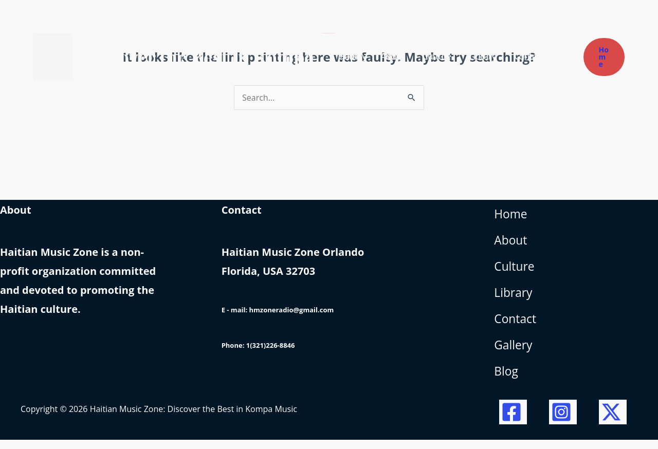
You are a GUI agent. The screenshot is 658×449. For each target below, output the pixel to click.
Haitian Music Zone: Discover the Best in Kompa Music (197, 56)
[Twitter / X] (613, 421)
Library (514, 298)
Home (511, 215)
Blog (506, 380)
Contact (516, 325)
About (511, 243)
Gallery (514, 353)
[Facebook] (513, 421)
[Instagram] (563, 421)
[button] (604, 57)
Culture (515, 270)
